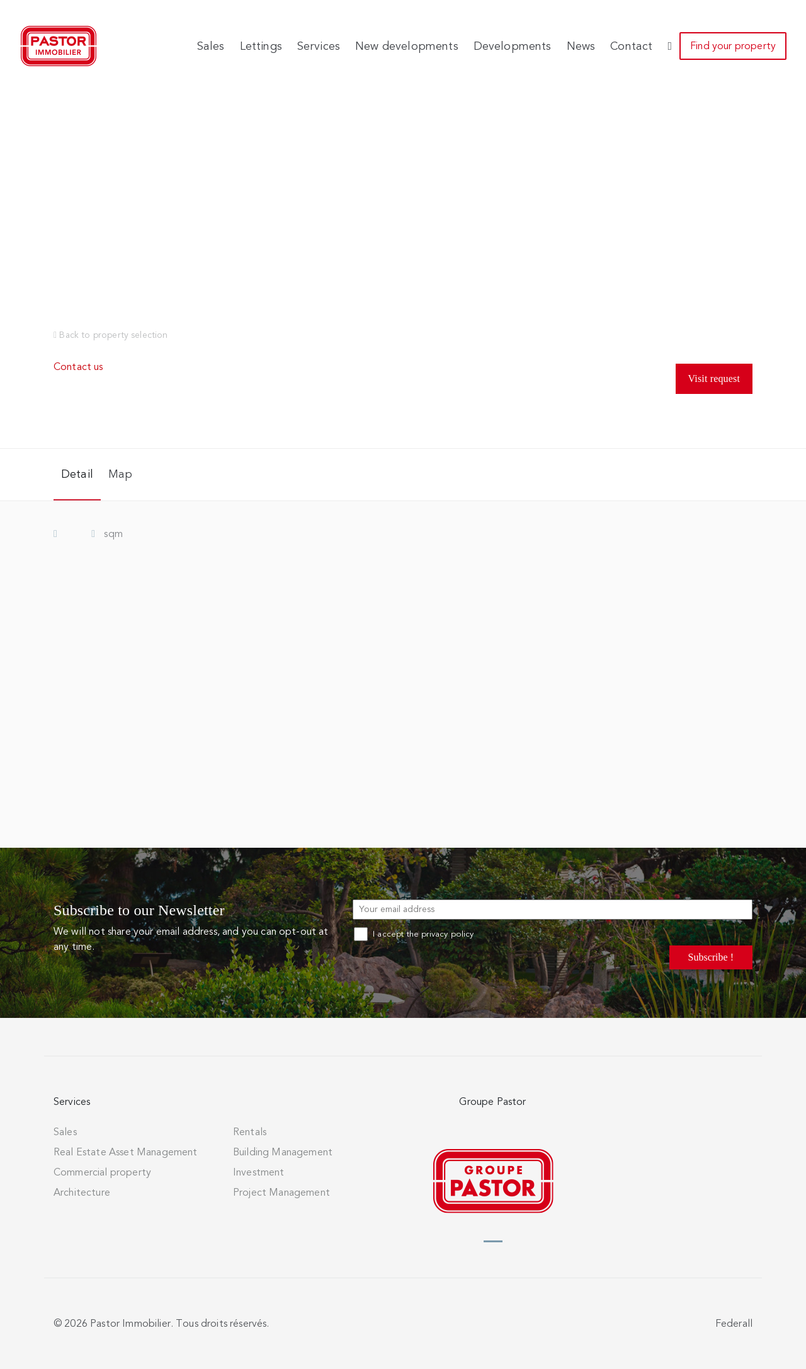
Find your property (733, 46)
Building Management (282, 1152)
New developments (406, 46)
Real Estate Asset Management (125, 1152)
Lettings (261, 46)
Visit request (714, 378)
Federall (733, 1323)
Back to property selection (111, 335)
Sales (211, 46)
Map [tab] (120, 474)
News (581, 46)
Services (318, 46)
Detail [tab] (77, 474)
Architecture (82, 1192)
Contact (631, 46)
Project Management (281, 1192)
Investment (259, 1172)
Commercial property (102, 1172)
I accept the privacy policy (414, 934)
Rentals (249, 1132)
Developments (513, 46)
